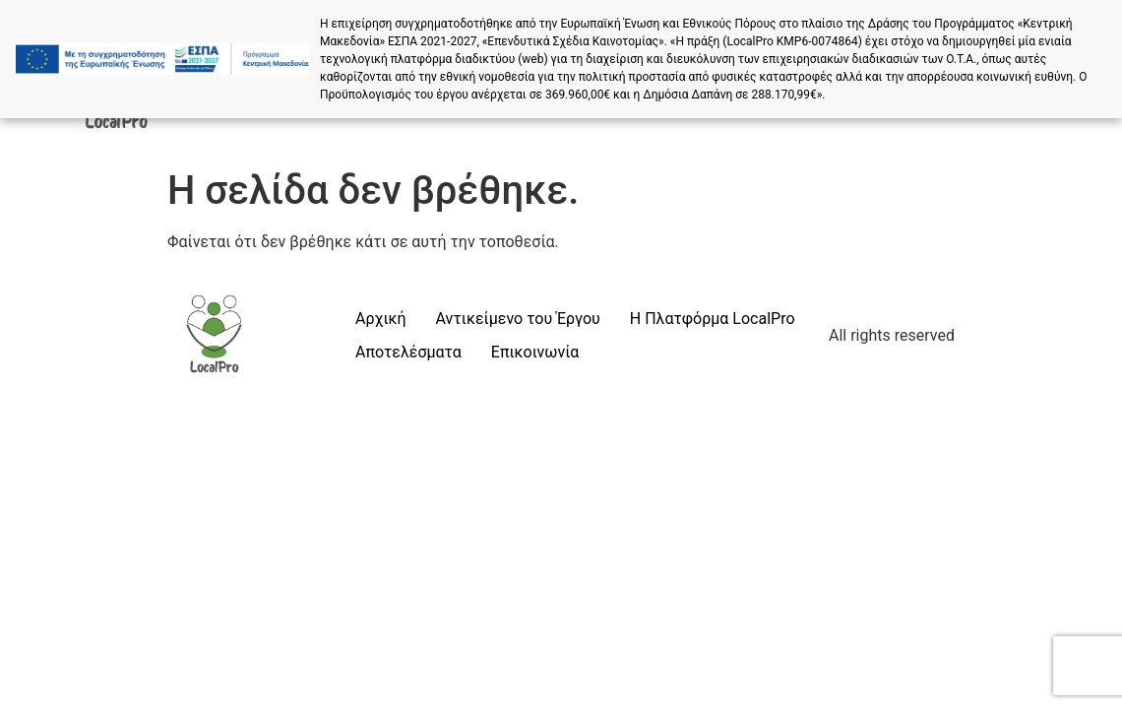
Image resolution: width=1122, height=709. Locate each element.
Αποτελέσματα (408, 352)
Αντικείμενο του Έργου (518, 318)
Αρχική (380, 318)
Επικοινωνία (535, 352)
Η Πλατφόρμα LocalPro (712, 318)
